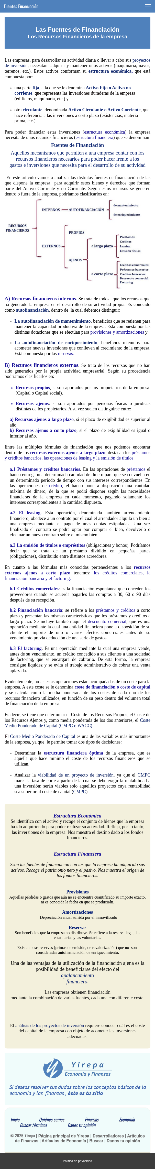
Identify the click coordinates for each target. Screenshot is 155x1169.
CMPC (144, 775)
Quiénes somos (61, 1119)
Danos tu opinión (81, 1125)
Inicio (14, 1119)
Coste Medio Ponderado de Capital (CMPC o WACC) (77, 723)
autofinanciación (32, 310)
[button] (148, 6)
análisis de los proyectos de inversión (49, 1025)
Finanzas (102, 1119)
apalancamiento (77, 975)
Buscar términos (44, 1125)
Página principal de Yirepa (63, 1136)
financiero (77, 981)
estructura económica (110, 71)
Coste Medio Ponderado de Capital (42, 736)
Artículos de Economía (64, 1141)
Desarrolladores (108, 1136)
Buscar (96, 1141)
